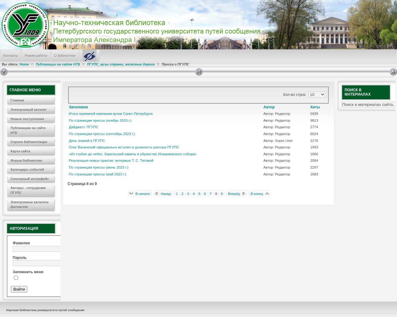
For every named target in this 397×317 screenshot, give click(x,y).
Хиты (315, 107)
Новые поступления (27, 119)
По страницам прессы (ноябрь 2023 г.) (100, 120)
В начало (143, 194)
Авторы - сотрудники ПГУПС (28, 190)
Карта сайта (20, 151)
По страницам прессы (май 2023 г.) (97, 174)
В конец (257, 194)
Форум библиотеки (26, 160)
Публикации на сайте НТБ (58, 64)
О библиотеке (65, 55)
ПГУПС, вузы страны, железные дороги (121, 64)
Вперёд (234, 194)
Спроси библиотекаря (29, 142)
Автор (268, 107)
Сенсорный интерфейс (30, 179)
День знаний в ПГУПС (87, 141)
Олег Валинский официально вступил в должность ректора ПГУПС (124, 147)
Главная (17, 100)
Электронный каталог (29, 109)
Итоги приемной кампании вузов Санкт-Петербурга (111, 113)
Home (24, 64)
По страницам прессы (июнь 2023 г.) (98, 167)
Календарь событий (27, 169)
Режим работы (36, 55)
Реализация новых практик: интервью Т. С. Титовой (111, 160)
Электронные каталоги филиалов (29, 204)
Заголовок (78, 107)
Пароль (20, 258)
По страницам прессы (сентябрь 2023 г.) (102, 134)
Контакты (10, 55)
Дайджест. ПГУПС (83, 127)
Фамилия (21, 243)
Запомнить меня (28, 272)
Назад (166, 194)
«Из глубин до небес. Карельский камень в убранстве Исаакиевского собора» (133, 154)
